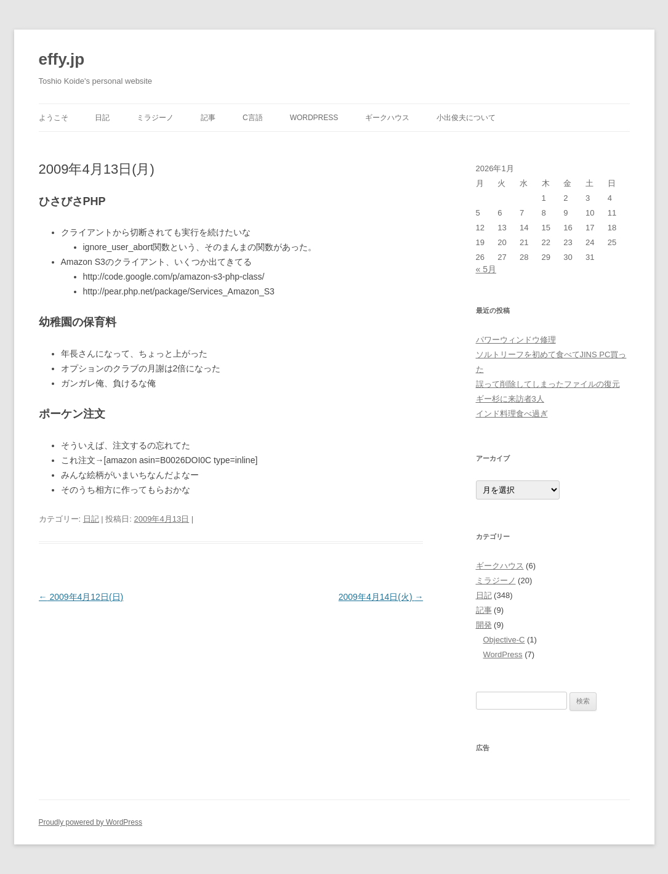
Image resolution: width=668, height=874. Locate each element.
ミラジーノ (155, 117)
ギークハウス (387, 117)
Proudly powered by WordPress (91, 822)
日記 (102, 117)
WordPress (314, 117)
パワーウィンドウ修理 (516, 339)
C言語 (253, 117)
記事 (208, 117)
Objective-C (504, 639)
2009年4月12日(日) (81, 597)
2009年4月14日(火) (381, 597)
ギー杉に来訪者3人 (510, 398)
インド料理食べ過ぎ (512, 413)
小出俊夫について (466, 117)
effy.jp (62, 59)
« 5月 (486, 269)
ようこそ (53, 117)
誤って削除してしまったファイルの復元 (548, 384)
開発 (484, 624)
